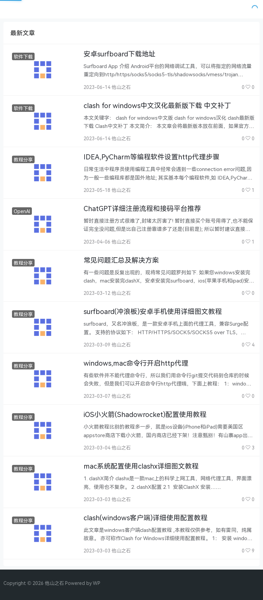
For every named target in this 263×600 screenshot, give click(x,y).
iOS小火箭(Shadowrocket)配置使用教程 (145, 414)
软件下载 (23, 56)
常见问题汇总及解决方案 (121, 260)
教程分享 (23, 159)
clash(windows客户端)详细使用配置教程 (146, 517)
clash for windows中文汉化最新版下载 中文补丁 (157, 105)
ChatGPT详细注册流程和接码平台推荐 (142, 208)
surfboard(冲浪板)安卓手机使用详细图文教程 (153, 311)
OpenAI (22, 211)
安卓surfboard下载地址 (119, 53)
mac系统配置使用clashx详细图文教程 (141, 466)
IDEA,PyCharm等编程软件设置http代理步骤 (152, 156)
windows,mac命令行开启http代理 (136, 363)
